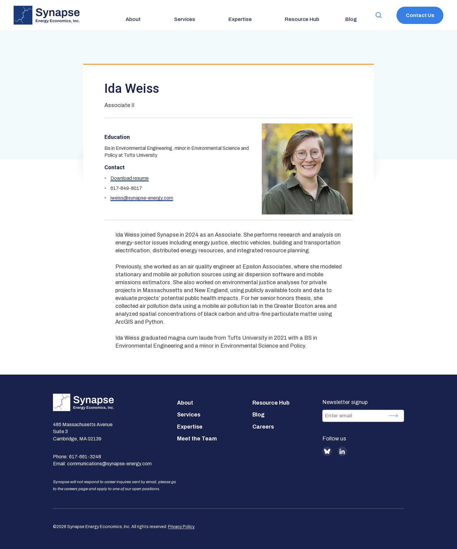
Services (188, 415)
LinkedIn (342, 451)
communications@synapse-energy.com (109, 463)
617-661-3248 (85, 456)
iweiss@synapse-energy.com (141, 197)
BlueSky (327, 451)
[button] (378, 15)
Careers (263, 427)
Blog (258, 415)
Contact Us (420, 15)
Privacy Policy (181, 526)
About (185, 403)
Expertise (189, 427)
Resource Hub (271, 403)
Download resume (129, 178)
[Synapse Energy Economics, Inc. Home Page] (47, 15)
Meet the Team (197, 439)
